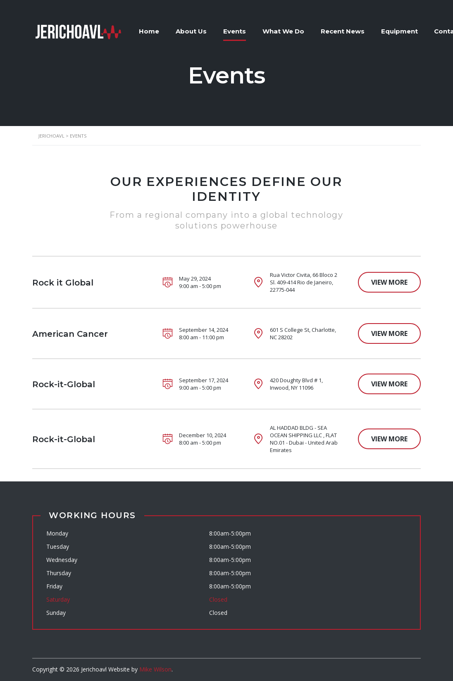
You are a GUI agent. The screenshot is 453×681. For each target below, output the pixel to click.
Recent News (343, 31)
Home (149, 31)
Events (235, 31)
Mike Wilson (155, 669)
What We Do (284, 31)
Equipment (399, 31)
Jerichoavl (94, 669)
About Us (191, 31)
